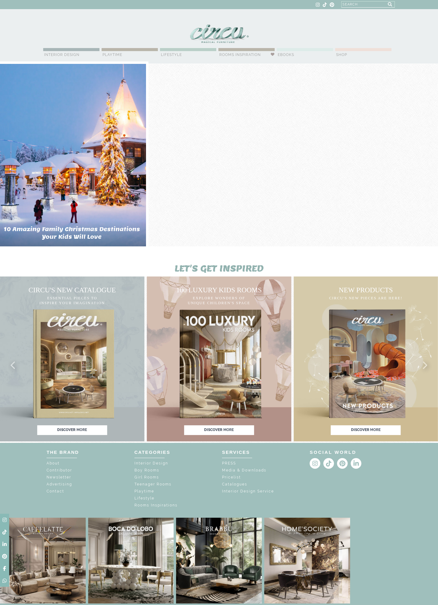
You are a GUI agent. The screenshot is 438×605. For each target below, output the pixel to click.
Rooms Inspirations (156, 505)
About (53, 463)
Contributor (59, 470)
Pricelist (231, 477)
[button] (13, 366)
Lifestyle (171, 55)
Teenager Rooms (153, 484)
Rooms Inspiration (240, 55)
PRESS (229, 463)
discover (72, 430)
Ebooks (286, 55)
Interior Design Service (248, 491)
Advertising (59, 484)
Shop (341, 55)
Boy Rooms (146, 470)
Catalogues (234, 484)
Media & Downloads (244, 470)
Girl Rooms (146, 477)
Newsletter (59, 477)
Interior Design (61, 55)
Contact (55, 491)
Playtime (112, 55)
